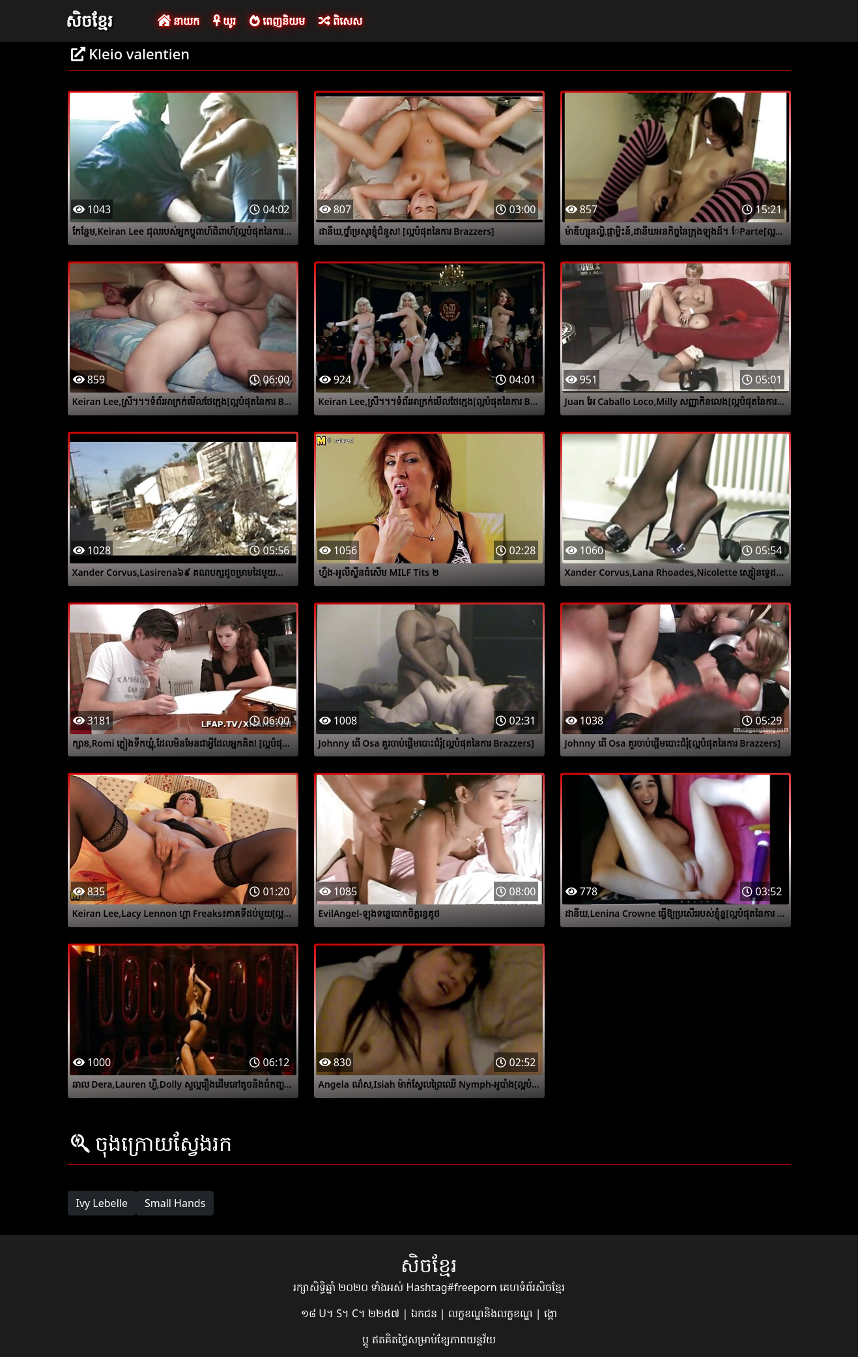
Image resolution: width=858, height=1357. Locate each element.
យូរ (224, 21)
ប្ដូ (366, 1339)
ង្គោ (550, 1313)
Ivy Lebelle (102, 1203)
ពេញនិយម (277, 21)
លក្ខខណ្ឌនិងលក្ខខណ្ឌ (492, 1313)
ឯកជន (425, 1313)
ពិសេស (340, 21)
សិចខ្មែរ (89, 20)
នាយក (178, 21)
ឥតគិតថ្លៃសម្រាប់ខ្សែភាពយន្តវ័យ (434, 1339)
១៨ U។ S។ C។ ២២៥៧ (351, 1313)
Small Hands (175, 1203)
